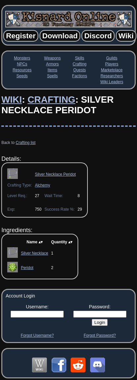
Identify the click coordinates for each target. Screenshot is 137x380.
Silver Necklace (34, 253)
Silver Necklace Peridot (55, 174)
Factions (79, 76)
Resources (22, 70)
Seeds (22, 76)
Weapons (52, 58)
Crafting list (26, 142)
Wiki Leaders (111, 82)
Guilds (111, 58)
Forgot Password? (100, 335)
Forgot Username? (37, 335)
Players (111, 64)
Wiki (11, 99)
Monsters (22, 58)
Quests (79, 70)
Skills (79, 58)
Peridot (27, 267)
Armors (52, 64)
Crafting (79, 64)
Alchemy (42, 185)
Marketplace (111, 70)
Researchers (111, 76)
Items (52, 70)
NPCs (22, 64)
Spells (52, 76)
